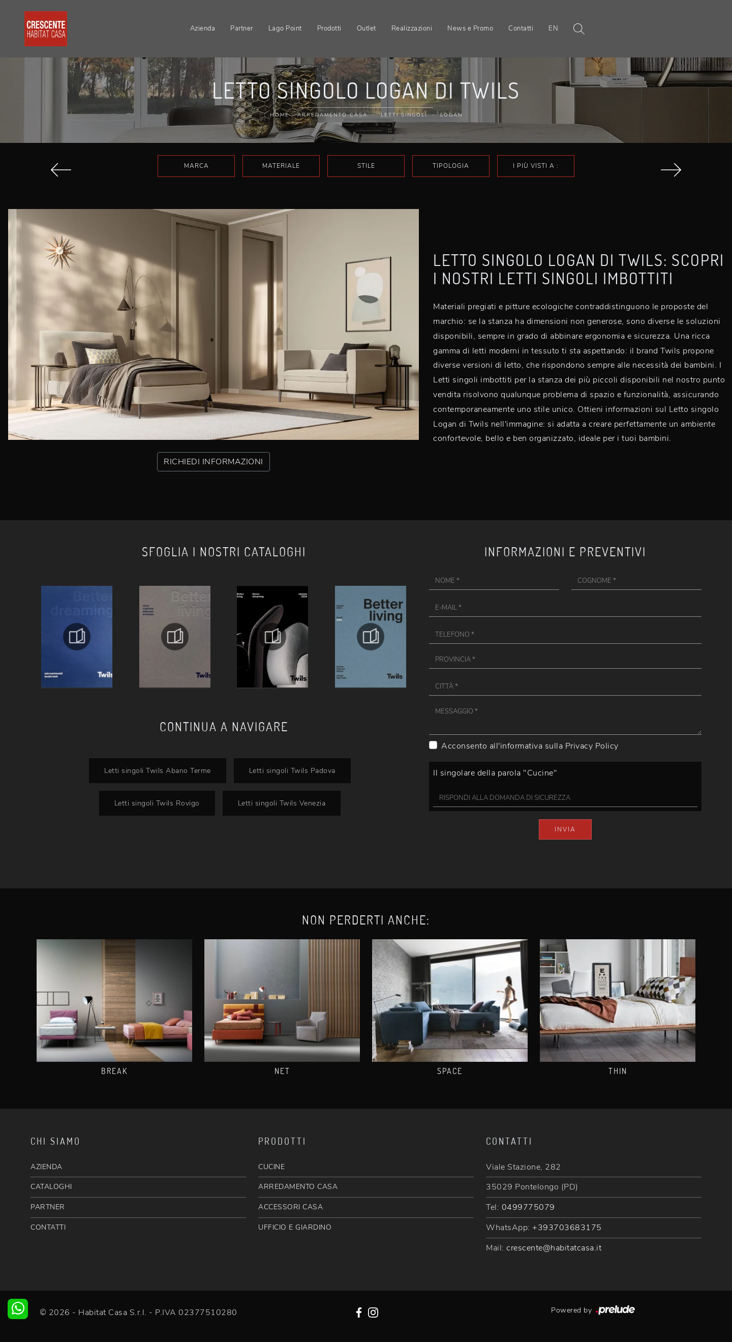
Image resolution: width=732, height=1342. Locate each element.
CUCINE (271, 1167)
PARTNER (47, 1207)
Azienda (203, 28)
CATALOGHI (51, 1186)
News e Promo (470, 28)
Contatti (520, 28)
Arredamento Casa (332, 114)
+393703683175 (567, 1227)
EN (553, 28)
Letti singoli (404, 114)
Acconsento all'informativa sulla (530, 746)
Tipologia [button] (451, 166)
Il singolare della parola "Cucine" (495, 773)
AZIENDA (46, 1167)
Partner (241, 28)
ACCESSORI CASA (290, 1207)
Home (279, 114)
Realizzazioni (412, 28)
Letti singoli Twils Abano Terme (157, 770)
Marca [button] (196, 166)
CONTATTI (48, 1227)
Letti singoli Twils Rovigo (157, 803)
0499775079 (528, 1207)
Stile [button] (366, 166)
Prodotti (329, 28)
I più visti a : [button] (536, 166)
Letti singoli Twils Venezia (282, 803)
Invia (565, 829)
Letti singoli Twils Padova (292, 770)
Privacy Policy (592, 746)
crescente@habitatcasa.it (553, 1248)
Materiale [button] (281, 166)
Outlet (366, 28)
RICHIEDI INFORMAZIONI (213, 461)
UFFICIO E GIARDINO (294, 1227)
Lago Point (285, 28)
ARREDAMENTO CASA (298, 1186)
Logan (451, 114)
